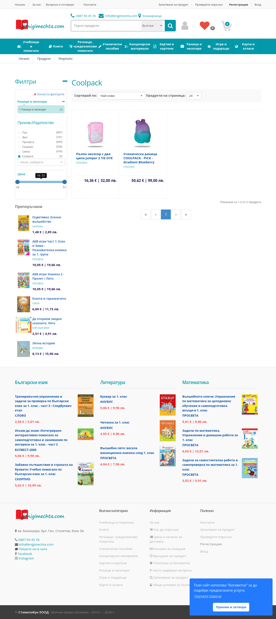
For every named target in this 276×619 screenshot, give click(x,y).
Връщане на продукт (168, 556)
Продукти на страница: (166, 95)
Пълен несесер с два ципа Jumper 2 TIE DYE (94, 156)
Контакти (90, 4)
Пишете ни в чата (33, 549)
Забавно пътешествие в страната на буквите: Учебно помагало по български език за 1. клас (44, 469)
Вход (258, 4)
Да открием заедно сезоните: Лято (47, 321)
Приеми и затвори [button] (231, 607)
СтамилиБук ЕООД (33, 612)
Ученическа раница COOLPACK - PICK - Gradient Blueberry (140, 158)
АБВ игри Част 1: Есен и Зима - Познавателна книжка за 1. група (49, 247)
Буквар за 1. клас (113, 396)
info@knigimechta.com (36, 544)
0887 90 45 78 (83, 16)
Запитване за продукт (173, 4)
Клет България (40, 327)
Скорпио (37, 226)
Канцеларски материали (118, 556)
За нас (36, 4)
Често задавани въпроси (171, 570)
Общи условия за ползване (173, 585)
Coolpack (81, 162)
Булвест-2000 (25, 450)
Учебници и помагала (116, 522)
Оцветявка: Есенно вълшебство (46, 219)
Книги (104, 529)
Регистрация (238, 4)
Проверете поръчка (209, 4)
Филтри (25, 81)
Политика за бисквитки (170, 563)
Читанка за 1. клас (114, 422)
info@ (118, 16)
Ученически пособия (115, 549)
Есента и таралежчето (49, 298)
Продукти (44, 58)
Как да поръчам (164, 529)
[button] (41, 162)
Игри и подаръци (113, 577)
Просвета (37, 259)
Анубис (106, 402)
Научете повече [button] (207, 596)
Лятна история (43, 343)
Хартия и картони (113, 563)
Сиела (36, 303)
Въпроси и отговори (60, 4)
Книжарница (150, 16)
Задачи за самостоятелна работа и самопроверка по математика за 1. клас (210, 464)
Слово (20, 415)
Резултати (65, 58)
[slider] (17, 182)
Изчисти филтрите (49, 94)
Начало (20, 4)
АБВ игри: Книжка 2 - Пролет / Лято (48, 276)
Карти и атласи (111, 585)
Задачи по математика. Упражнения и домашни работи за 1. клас (210, 435)
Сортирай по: (85, 95)
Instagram (26, 558)
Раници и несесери (32, 101)
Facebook (25, 553)
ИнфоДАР (37, 348)
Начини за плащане (168, 549)
